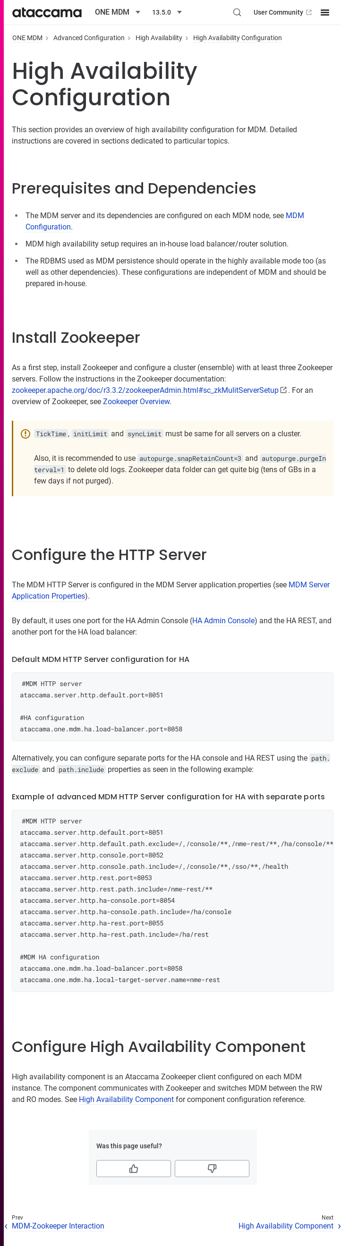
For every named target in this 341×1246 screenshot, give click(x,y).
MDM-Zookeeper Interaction (58, 1225)
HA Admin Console (223, 620)
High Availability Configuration (237, 38)
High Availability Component (126, 1099)
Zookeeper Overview (136, 401)
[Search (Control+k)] (237, 12)
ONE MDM (27, 38)
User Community (284, 12)
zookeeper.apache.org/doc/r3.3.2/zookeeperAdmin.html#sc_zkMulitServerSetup (145, 390)
